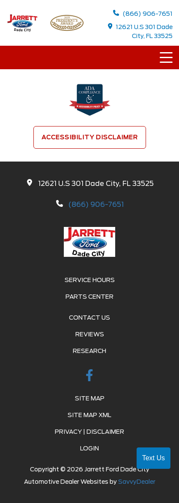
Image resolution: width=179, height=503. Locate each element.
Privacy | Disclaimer (89, 431)
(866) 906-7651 (143, 13)
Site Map (89, 398)
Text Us (153, 458)
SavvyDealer (136, 481)
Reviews (89, 334)
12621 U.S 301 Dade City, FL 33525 (140, 31)
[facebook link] (89, 377)
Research (89, 350)
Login (89, 448)
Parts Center (89, 296)
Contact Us (89, 317)
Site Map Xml (89, 415)
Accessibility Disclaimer (90, 137)
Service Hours (90, 280)
